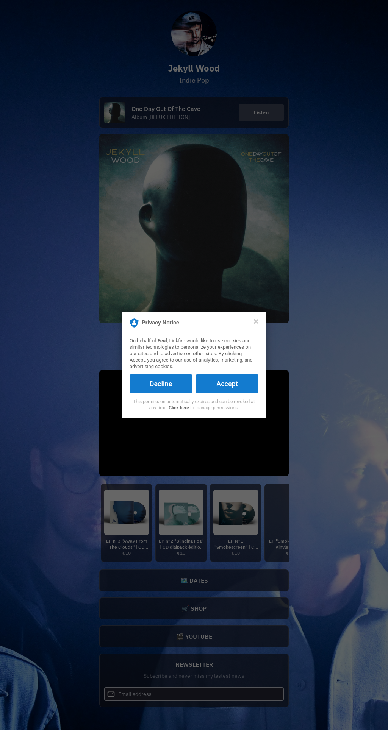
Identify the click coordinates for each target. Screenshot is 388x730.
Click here (179, 407)
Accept (227, 384)
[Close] (256, 321)
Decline (161, 384)
